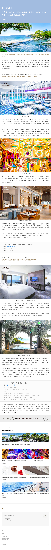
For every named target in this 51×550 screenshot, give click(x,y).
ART (3, 534)
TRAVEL (7, 8)
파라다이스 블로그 (9, 515)
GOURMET (5, 539)
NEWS (4, 544)
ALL (3, 531)
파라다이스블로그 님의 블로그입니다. (11, 517)
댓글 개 (3, 508)
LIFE (3, 542)
